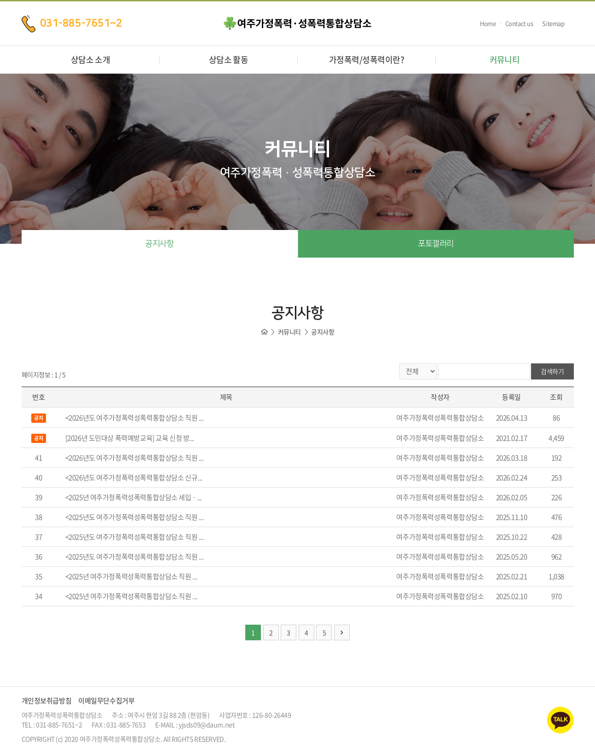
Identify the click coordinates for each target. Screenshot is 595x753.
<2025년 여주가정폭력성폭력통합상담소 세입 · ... (133, 497)
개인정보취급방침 (47, 701)
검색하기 (552, 371)
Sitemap (553, 23)
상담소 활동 (228, 59)
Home (488, 23)
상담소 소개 (90, 59)
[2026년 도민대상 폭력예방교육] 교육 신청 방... (129, 438)
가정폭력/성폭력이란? (366, 59)
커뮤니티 (505, 59)
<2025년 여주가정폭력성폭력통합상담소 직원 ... (131, 576)
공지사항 (159, 243)
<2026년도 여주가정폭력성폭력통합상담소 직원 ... (134, 418)
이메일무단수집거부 (106, 701)
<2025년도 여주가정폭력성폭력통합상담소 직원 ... (134, 517)
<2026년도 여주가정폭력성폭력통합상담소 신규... (133, 477)
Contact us (519, 23)
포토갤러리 (436, 243)
